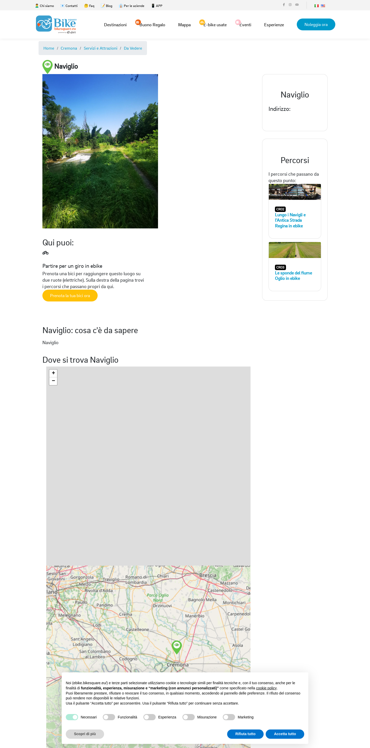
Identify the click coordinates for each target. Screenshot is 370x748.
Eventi (245, 24)
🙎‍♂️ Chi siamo (44, 5)
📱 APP (156, 5)
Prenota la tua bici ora (70, 295)
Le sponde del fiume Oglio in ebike (293, 275)
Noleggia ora (316, 24)
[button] (193, 641)
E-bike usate (215, 24)
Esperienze (274, 24)
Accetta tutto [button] (285, 734)
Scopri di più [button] (85, 734)
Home (48, 48)
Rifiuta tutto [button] (245, 734)
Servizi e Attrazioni (100, 48)
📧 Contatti (69, 5)
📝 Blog (106, 5)
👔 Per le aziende (131, 5)
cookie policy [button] (266, 688)
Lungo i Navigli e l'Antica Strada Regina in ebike (290, 220)
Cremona (69, 48)
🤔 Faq (89, 5)
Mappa (184, 24)
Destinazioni (115, 24)
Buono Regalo (152, 24)
